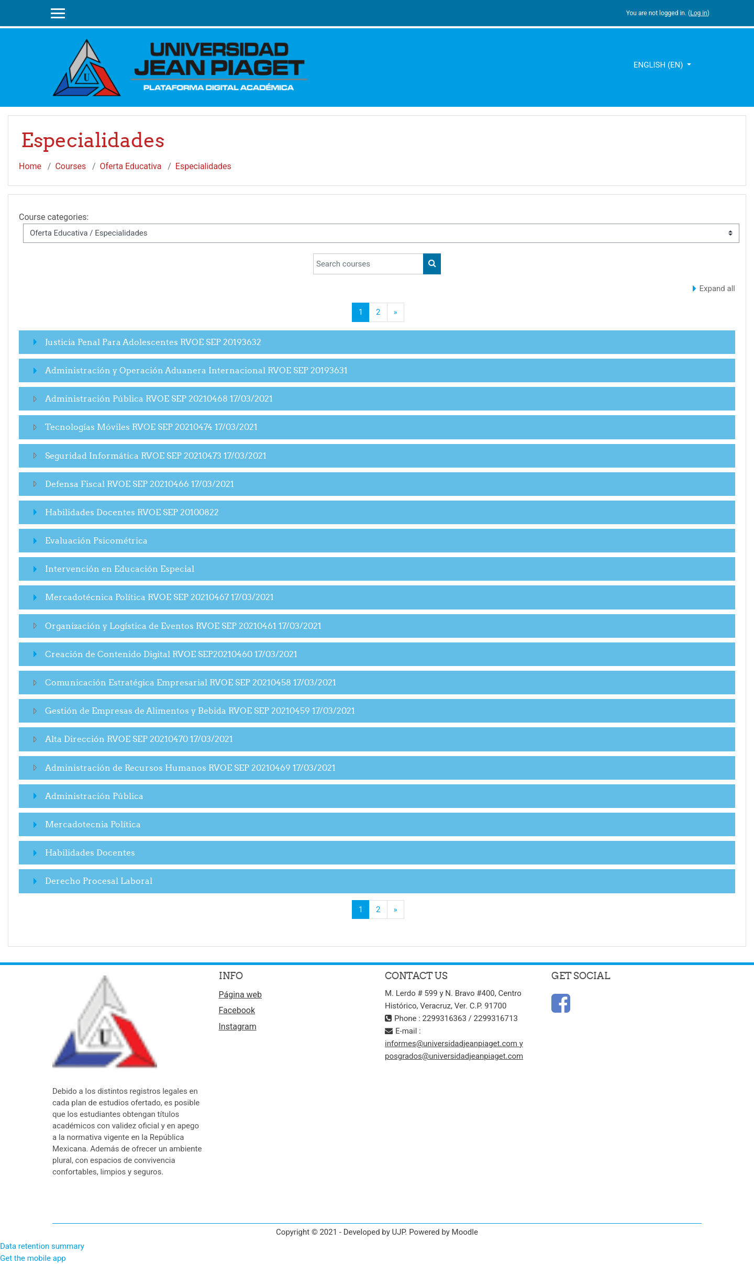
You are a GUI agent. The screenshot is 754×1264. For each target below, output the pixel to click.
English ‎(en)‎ (659, 65)
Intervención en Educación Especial (119, 568)
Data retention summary (42, 1246)
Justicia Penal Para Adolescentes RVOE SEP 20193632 (153, 342)
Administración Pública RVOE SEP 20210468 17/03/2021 (159, 398)
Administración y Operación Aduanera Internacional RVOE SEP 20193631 (196, 370)
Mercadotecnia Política (93, 824)
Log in (698, 13)
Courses (70, 166)
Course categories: (53, 217)
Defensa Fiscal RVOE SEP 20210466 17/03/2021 (139, 484)
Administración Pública (94, 796)
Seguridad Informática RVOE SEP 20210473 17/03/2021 (156, 455)
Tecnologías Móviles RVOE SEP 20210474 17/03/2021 (151, 427)
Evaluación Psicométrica (96, 540)
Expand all (717, 288)
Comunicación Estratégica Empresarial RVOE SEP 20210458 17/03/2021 (190, 682)
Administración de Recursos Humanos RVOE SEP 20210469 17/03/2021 (190, 767)
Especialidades (203, 166)
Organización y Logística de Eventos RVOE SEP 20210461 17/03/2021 (183, 625)
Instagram (238, 1027)
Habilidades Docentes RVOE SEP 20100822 (132, 512)
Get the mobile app (33, 1258)
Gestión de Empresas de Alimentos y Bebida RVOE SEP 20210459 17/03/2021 (200, 710)
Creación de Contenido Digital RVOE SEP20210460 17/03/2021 (171, 654)
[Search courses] (368, 263)
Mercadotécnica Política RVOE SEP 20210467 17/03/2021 (159, 597)
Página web (240, 995)
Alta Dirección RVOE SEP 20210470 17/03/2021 (139, 739)
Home (30, 166)
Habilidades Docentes (90, 852)
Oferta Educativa (131, 166)
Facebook (237, 1010)
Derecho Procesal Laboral (98, 880)
